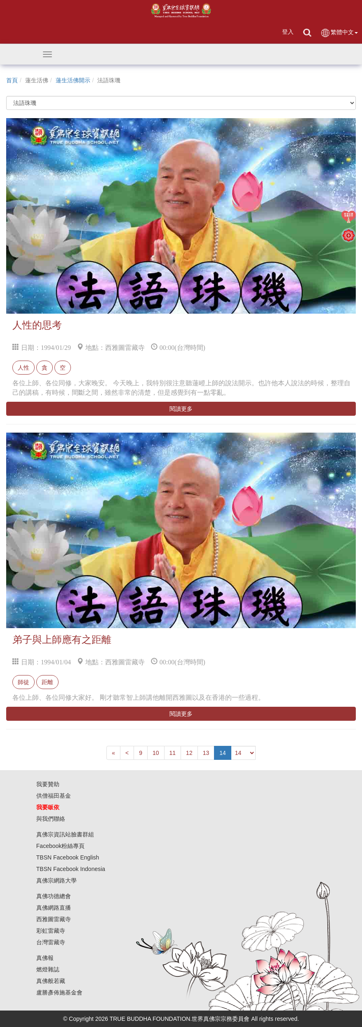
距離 (47, 682)
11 (172, 753)
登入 (288, 31)
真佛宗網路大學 (56, 880)
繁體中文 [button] (339, 33)
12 (189, 753)
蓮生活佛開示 (73, 80)
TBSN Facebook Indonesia (70, 869)
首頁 (12, 80)
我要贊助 (47, 784)
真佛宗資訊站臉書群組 (65, 834)
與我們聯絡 (50, 818)
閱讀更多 (181, 408)
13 (206, 753)
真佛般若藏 (50, 981)
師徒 (23, 682)
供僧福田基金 (53, 795)
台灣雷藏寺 (50, 942)
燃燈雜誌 (47, 969)
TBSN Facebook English (67, 857)
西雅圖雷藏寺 (53, 919)
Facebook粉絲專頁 (60, 846)
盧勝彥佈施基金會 (59, 992)
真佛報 (45, 958)
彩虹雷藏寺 (50, 930)
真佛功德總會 (53, 896)
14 (222, 753)
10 (156, 753)
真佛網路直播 (53, 907)
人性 (23, 367)
